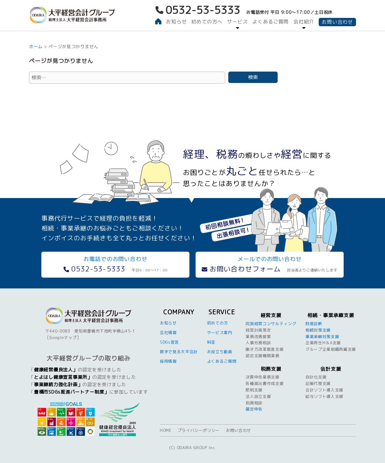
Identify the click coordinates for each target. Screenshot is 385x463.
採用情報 (168, 361)
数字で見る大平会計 (179, 351)
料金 (211, 342)
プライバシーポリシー (199, 430)
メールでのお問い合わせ (269, 264)
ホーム (36, 46)
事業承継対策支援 (322, 336)
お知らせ (176, 21)
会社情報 (168, 332)
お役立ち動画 (219, 351)
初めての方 (217, 323)
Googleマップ (63, 337)
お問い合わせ (337, 22)
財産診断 (313, 323)
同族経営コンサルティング (271, 323)
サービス (237, 21)
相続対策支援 (318, 330)
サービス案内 (219, 332)
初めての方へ (206, 21)
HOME (166, 430)
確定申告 (254, 409)
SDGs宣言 (169, 342)
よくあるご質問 (270, 21)
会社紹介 (303, 21)
